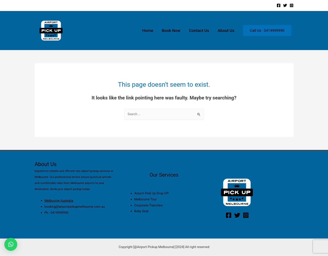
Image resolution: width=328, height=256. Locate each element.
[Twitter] (285, 5)
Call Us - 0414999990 (267, 30)
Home (148, 30)
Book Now (172, 30)
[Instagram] (291, 5)
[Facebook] (279, 5)
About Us (226, 30)
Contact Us (199, 30)
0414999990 (60, 213)
